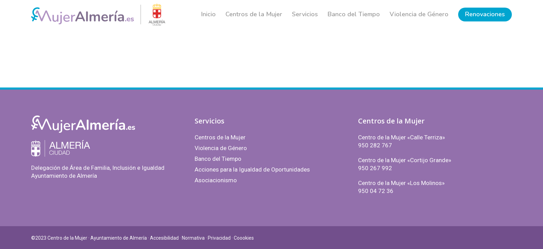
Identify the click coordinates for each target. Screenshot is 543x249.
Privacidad (219, 238)
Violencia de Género (221, 148)
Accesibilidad (164, 238)
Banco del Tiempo (218, 158)
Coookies (244, 238)
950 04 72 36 (375, 190)
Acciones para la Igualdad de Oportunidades (252, 169)
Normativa (193, 238)
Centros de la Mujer (220, 137)
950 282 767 (375, 145)
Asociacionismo (216, 180)
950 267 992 (375, 168)
